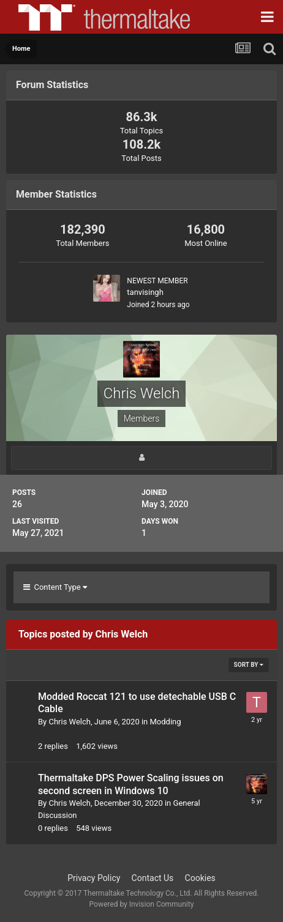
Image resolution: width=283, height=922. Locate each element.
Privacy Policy (93, 878)
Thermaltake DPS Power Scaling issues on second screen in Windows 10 (131, 784)
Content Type (55, 587)
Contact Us (153, 878)
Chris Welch (69, 721)
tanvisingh (145, 292)
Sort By (248, 664)
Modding (165, 721)
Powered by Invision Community (141, 904)
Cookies (200, 878)
